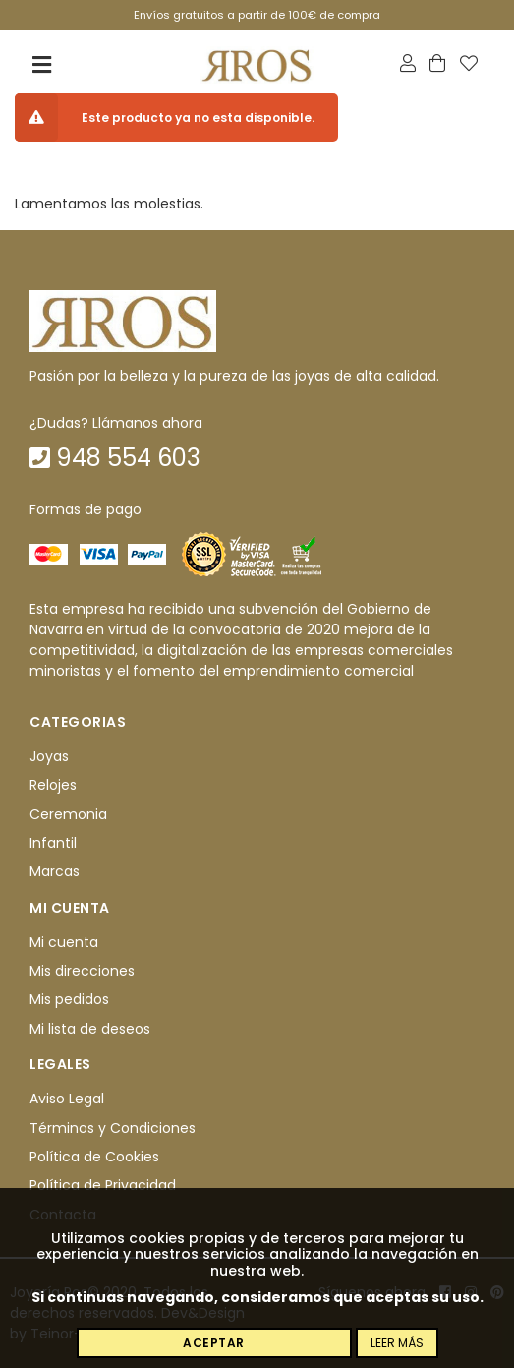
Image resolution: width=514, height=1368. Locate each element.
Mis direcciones (82, 971)
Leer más (397, 1343)
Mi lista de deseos (89, 1029)
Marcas (54, 872)
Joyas (49, 756)
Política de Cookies (94, 1156)
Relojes (53, 785)
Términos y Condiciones (112, 1128)
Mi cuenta (63, 942)
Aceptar (214, 1343)
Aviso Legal (66, 1098)
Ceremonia (68, 814)
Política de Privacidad (102, 1186)
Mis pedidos (69, 1000)
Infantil (53, 843)
